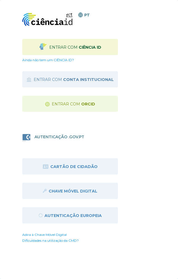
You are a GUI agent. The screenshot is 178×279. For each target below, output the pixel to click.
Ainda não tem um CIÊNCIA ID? (48, 60)
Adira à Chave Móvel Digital (44, 235)
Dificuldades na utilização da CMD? (50, 240)
